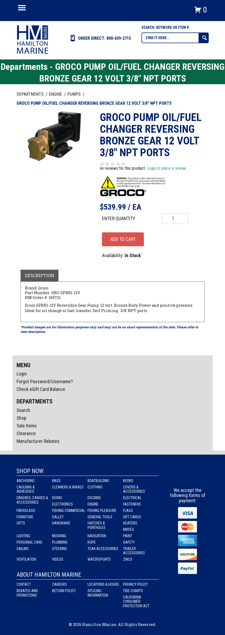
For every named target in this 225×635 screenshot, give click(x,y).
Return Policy (64, 591)
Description (39, 275)
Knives (128, 529)
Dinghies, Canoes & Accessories (32, 500)
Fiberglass (26, 510)
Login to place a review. (166, 168)
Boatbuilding (98, 481)
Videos (57, 559)
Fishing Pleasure (102, 510)
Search (23, 410)
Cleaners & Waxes (68, 487)
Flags (128, 510)
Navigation (97, 536)
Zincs (127, 559)
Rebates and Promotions (27, 593)
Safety (129, 542)
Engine (93, 504)
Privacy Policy (135, 584)
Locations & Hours (103, 584)
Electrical (132, 498)
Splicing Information (98, 593)
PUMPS (74, 94)
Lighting (23, 536)
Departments (31, 94)
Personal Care (29, 542)
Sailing (23, 549)
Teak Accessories (103, 549)
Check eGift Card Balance (41, 389)
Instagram (188, 478)
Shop (21, 418)
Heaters (130, 523)
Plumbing (60, 542)
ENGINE (56, 94)
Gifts (21, 523)
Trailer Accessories (134, 551)
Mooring (59, 536)
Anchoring (26, 481)
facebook (178, 478)
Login (22, 374)
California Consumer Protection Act (136, 601)
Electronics (62, 504)
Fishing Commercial (68, 510)
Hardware (61, 523)
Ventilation (26, 559)
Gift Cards (132, 517)
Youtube (198, 478)
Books (128, 481)
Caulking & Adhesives (26, 489)
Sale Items (27, 425)
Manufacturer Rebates (38, 441)
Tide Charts (133, 591)
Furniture (25, 517)
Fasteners (132, 504)
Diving (57, 498)
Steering (59, 549)
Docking (94, 498)
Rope (92, 542)
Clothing (95, 487)
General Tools (100, 517)
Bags (56, 481)
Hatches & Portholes (96, 525)
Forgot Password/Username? (45, 381)
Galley (58, 517)
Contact (24, 584)
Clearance (26, 433)
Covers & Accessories (134, 489)
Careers (59, 584)
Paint (127, 536)
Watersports (99, 559)
